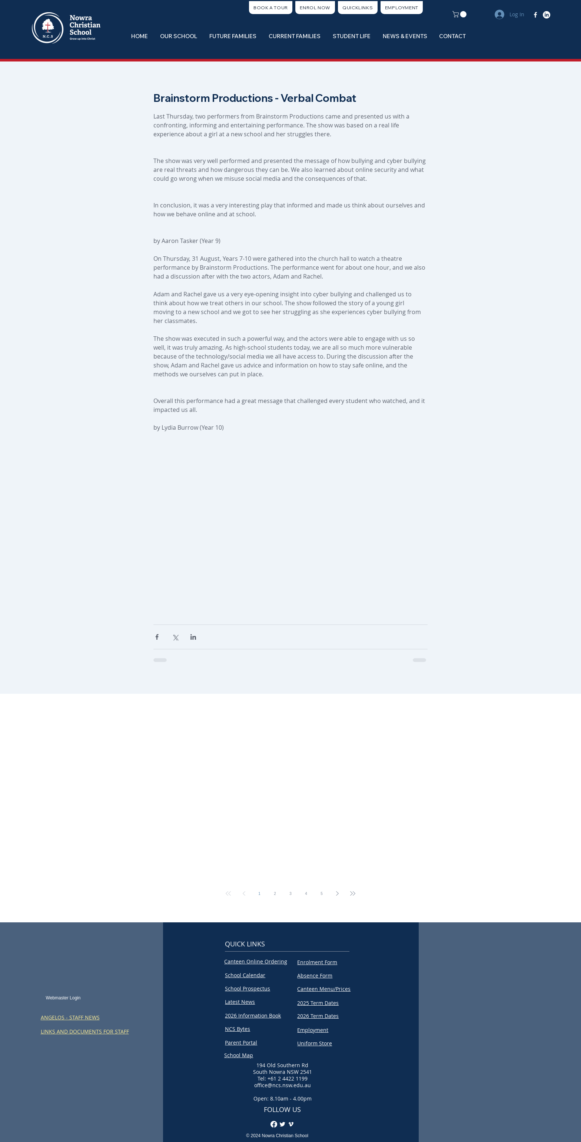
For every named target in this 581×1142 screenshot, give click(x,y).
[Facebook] (535, 15)
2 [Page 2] (275, 894)
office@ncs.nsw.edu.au (282, 1085)
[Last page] (352, 893)
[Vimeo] (291, 1124)
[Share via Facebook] (156, 636)
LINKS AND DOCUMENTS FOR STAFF (85, 1031)
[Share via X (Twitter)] (175, 636)
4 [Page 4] (306, 894)
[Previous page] (243, 893)
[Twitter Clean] (282, 1124)
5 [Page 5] (322, 894)
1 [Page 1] (259, 894)
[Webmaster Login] (63, 998)
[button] (358, 7)
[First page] (228, 893)
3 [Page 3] (290, 894)
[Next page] (337, 893)
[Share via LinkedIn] (193, 636)
